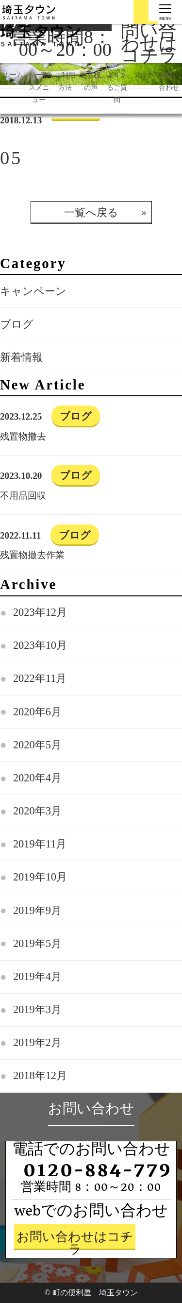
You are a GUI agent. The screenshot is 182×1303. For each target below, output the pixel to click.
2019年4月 (37, 976)
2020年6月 (37, 712)
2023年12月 (40, 612)
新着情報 (21, 357)
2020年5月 (37, 745)
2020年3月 (37, 811)
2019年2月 (37, 1042)
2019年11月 (39, 844)
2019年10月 (40, 877)
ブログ (16, 324)
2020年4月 (37, 778)
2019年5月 (37, 943)
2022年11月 (39, 678)
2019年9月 (37, 910)
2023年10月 (40, 645)
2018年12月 (40, 1075)
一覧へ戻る (91, 212)
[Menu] (165, 10)
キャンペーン (33, 291)
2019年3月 (37, 1009)
